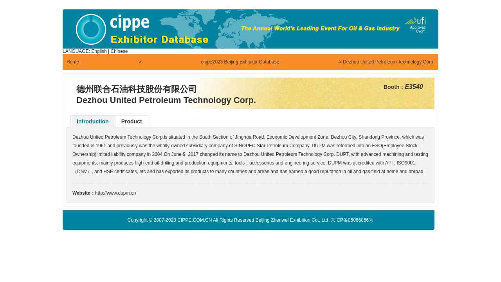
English (98, 51)
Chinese (119, 51)
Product (131, 121)
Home (73, 62)
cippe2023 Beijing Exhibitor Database (240, 62)
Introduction (93, 121)
